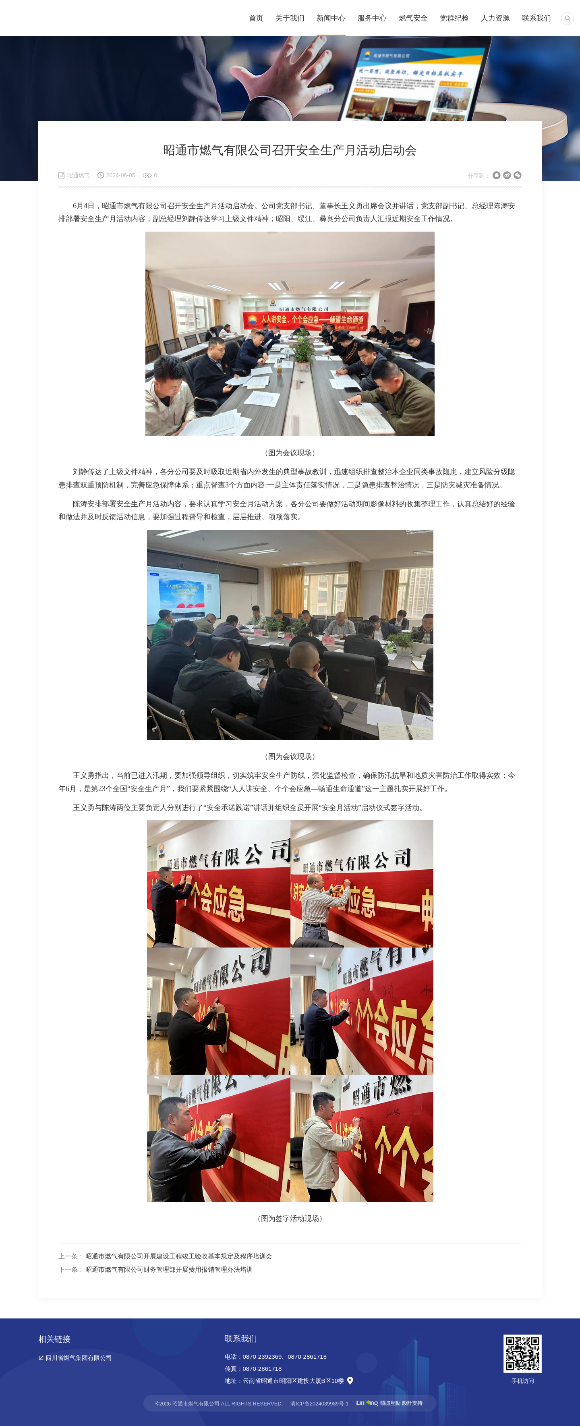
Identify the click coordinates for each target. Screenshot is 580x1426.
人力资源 (495, 18)
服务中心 (372, 18)
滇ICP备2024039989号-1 (319, 1404)
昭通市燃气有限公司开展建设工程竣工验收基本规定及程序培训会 (178, 1256)
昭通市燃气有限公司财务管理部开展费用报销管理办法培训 (169, 1269)
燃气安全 (413, 18)
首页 (256, 18)
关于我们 (290, 18)
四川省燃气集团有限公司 (79, 1357)
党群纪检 (454, 18)
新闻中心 (331, 18)
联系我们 (536, 18)
